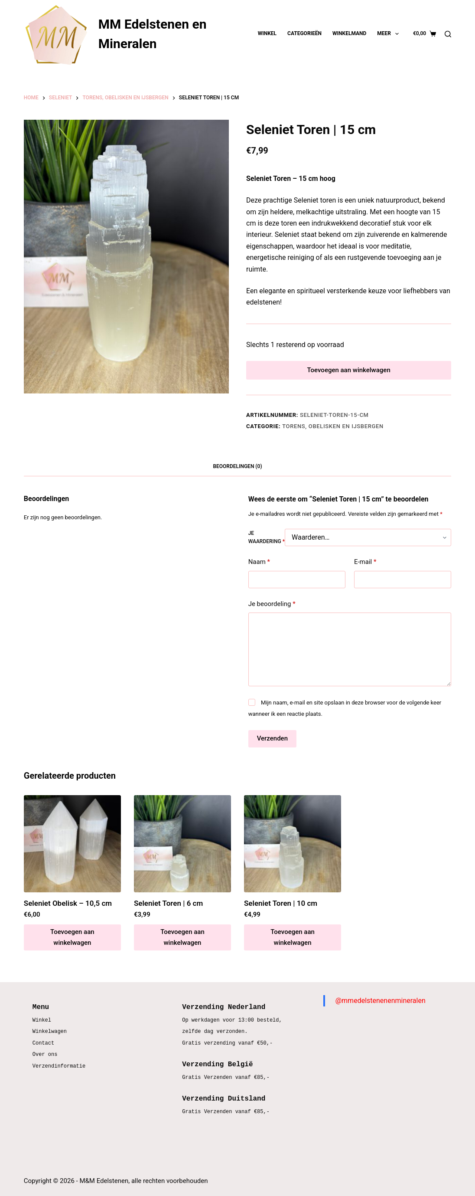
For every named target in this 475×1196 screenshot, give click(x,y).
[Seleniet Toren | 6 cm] (182, 849)
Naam (259, 567)
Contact (43, 1043)
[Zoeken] (448, 34)
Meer (389, 34)
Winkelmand (349, 33)
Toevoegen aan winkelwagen (348, 373)
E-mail (365, 567)
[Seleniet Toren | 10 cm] (292, 849)
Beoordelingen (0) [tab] (237, 472)
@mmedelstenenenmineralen (380, 1000)
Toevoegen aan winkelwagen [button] (72, 943)
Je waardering (266, 542)
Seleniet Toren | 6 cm (168, 908)
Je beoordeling (272, 609)
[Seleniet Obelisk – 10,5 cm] (72, 849)
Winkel (267, 33)
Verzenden (272, 744)
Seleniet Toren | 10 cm (280, 908)
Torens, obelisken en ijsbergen (333, 432)
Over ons (45, 1054)
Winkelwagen (50, 1031)
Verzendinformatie (59, 1066)
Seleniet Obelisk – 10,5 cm (68, 908)
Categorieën (304, 33)
